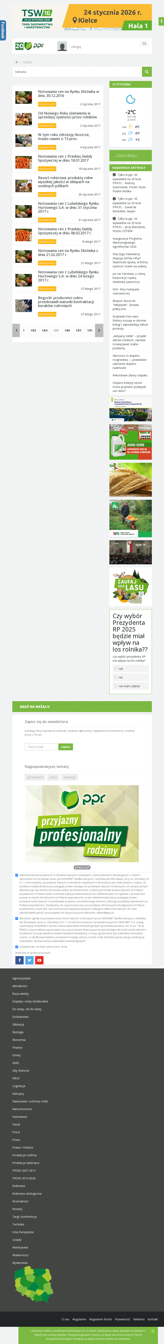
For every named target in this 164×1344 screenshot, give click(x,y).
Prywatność (122, 1319)
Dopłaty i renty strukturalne (30, 1001)
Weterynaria (20, 1247)
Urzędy (16, 1240)
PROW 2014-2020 (24, 1178)
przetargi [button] (69, 777)
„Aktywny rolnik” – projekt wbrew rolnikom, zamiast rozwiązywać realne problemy (129, 342)
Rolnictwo (18, 1186)
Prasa (16, 1140)
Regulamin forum (100, 1319)
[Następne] (99, 330)
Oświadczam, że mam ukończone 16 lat (41, 946)
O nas (65, 1319)
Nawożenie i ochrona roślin (30, 1101)
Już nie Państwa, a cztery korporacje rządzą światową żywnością (129, 278)
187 (78, 330)
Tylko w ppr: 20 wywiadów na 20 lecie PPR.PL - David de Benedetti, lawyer (127, 205)
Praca (16, 1132)
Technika (18, 1224)
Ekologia (17, 1032)
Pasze (16, 1124)
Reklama (139, 1319)
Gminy (16, 1055)
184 (44, 330)
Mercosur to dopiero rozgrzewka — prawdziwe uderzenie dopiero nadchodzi (129, 362)
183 (33, 330)
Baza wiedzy (20, 994)
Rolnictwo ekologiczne (27, 1193)
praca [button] (53, 777)
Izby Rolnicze (20, 1070)
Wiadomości (47, 104)
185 (56, 330)
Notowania (19, 1117)
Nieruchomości (22, 1109)
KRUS (16, 1078)
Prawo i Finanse (22, 1147)
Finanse (17, 1047)
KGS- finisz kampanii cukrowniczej (126, 291)
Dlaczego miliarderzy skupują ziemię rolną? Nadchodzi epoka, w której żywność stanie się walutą (130, 260)
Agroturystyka (21, 978)
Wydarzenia (20, 1263)
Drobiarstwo (20, 1017)
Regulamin (79, 1319)
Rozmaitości (20, 1201)
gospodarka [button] (35, 777)
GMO (15, 1063)
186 (67, 330)
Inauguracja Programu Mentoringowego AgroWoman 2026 (127, 242)
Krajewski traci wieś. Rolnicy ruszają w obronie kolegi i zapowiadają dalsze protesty (130, 322)
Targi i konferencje (24, 1217)
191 (90, 330)
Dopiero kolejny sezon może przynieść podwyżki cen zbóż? (129, 387)
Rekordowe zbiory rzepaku (130, 375)
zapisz (65, 747)
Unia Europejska (23, 1232)
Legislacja (18, 1086)
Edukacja (18, 1024)
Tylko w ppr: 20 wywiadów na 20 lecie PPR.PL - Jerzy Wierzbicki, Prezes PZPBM (129, 225)
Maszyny (18, 1094)
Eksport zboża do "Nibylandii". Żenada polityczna (126, 305)
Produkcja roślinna (24, 1155)
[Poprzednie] (16, 330)
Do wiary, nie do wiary (26, 1009)
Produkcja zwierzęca (25, 1163)
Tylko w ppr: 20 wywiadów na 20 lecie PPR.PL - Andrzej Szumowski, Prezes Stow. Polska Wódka (129, 183)
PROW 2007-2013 (24, 1170)
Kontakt (153, 1319)
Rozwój (17, 1209)
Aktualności (19, 986)
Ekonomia (18, 1040)
